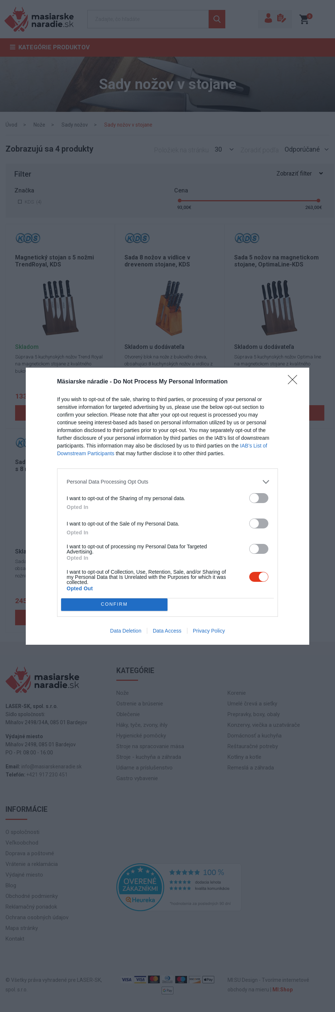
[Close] (295, 382)
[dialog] (167, 506)
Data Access (167, 631)
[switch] (258, 498)
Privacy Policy (209, 631)
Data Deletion (125, 631)
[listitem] (167, 482)
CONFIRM (114, 604)
